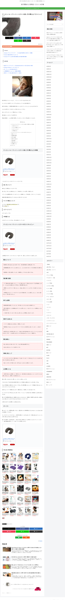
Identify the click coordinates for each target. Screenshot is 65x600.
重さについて (14, 131)
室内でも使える (14, 136)
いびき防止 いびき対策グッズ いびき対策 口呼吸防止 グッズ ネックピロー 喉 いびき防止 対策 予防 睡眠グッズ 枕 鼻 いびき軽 (13, 459)
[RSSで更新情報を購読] (24, 535)
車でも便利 (14, 134)
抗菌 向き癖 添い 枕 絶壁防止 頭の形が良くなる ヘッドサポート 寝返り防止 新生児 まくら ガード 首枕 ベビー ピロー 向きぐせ (13, 501)
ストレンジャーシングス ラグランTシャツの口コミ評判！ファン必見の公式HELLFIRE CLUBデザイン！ (55, 51)
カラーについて (15, 126)
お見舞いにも (14, 141)
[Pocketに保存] (26, 38)
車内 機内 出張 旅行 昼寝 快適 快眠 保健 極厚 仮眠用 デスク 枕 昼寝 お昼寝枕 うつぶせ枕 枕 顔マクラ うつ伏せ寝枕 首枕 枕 (5, 491)
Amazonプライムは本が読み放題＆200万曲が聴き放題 (15, 53)
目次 (21, 119)
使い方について (15, 123)
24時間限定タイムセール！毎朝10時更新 (12, 68)
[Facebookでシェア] (12, 38)
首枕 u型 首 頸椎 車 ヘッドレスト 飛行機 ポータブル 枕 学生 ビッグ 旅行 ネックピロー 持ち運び (20, 480)
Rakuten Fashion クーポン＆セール (11, 64)
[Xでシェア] (5, 38)
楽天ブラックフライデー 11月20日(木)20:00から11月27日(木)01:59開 (18, 62)
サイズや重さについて (17, 124)
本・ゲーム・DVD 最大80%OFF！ (11, 66)
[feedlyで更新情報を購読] (21, 535)
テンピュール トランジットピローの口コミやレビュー (22, 129)
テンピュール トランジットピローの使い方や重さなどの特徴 (23, 121)
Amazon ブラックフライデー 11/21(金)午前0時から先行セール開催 (18, 50)
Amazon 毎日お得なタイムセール (11, 52)
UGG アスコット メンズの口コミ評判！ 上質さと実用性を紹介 (55, 33)
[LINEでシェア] (32, 38)
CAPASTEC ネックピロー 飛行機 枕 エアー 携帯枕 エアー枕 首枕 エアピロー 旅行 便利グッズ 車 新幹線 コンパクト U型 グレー (20, 501)
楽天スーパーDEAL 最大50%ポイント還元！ (13, 70)
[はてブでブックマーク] (19, 38)
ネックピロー (9, 521)
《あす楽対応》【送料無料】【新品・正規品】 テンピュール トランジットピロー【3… (9, 167)
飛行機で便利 (14, 133)
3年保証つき (15, 128)
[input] (54, 24)
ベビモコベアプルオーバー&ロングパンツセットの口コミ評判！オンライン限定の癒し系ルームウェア (55, 57)
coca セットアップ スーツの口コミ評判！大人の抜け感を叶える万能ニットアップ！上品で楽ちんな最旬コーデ (55, 39)
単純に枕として (14, 139)
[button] (39, 38)
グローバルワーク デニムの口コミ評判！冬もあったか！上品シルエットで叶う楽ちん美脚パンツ (55, 45)
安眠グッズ (4, 521)
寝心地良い (14, 138)
